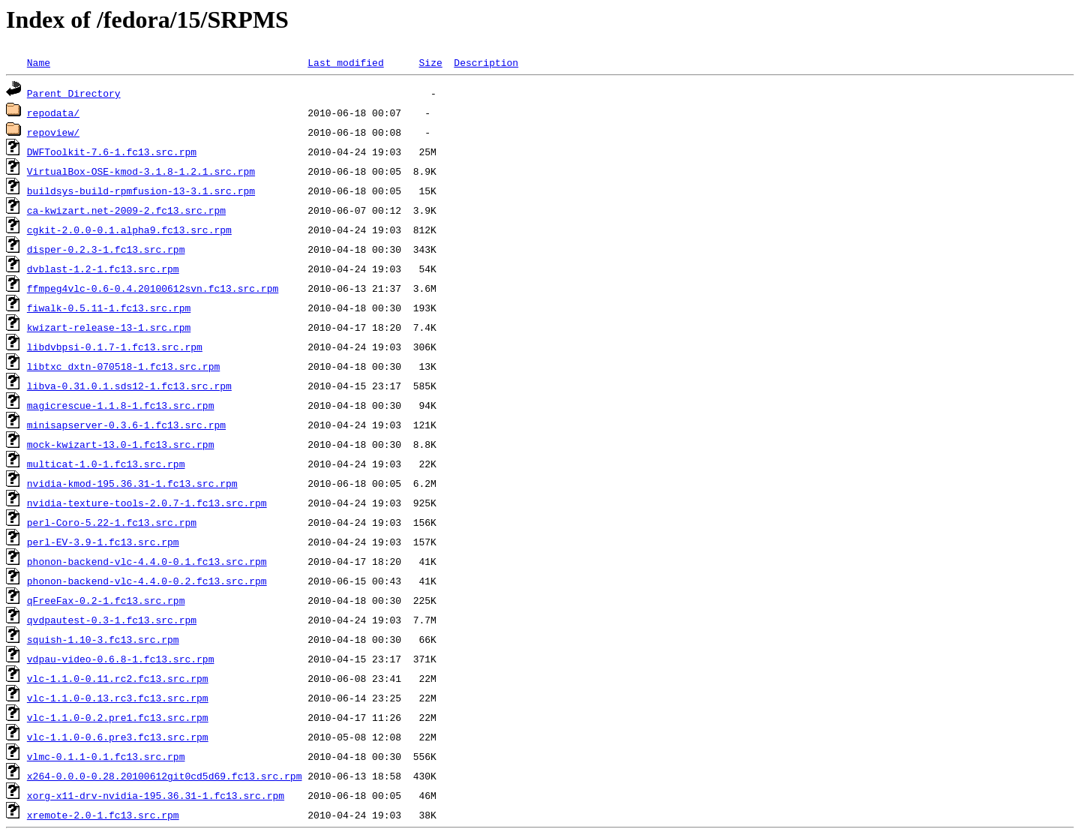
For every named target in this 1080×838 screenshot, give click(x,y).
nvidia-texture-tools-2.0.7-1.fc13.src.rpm (147, 502)
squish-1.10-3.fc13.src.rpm (103, 639)
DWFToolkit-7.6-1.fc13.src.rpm (111, 151)
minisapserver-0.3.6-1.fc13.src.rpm (126, 424)
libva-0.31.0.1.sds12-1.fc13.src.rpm (129, 385)
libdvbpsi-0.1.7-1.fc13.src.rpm (114, 346)
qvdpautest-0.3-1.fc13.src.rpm (111, 619)
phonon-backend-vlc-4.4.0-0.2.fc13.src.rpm (147, 580)
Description (486, 62)
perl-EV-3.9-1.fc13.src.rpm (103, 541)
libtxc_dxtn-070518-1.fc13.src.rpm (123, 366)
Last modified (345, 62)
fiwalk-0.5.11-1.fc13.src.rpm (108, 307)
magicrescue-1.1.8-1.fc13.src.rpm (120, 405)
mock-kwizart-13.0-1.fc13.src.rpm (120, 444)
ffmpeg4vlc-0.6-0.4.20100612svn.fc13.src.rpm (152, 288)
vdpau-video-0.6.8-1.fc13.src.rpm (120, 658)
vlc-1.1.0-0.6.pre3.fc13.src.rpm (117, 736)
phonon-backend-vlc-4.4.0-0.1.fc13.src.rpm (147, 561)
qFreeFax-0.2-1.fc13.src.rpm (106, 600)
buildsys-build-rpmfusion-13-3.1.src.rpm (141, 190)
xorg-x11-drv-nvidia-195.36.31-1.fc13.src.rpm (155, 795)
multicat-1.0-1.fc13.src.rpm (106, 463)
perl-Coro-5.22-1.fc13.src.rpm (111, 522)
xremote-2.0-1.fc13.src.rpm (103, 814)
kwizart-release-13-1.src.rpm (108, 327)
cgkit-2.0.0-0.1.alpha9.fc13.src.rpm (129, 229)
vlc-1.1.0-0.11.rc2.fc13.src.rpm (117, 678)
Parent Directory (74, 93)
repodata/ (53, 112)
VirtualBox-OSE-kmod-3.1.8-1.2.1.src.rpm (141, 171)
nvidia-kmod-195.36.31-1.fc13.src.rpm (132, 483)
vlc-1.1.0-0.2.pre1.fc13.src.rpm (117, 717)
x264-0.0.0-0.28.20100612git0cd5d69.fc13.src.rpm (164, 775)
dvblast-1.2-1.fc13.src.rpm (103, 268)
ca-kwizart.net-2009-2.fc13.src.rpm (126, 210)
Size (430, 62)
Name (38, 62)
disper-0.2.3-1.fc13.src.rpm (106, 249)
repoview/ (53, 132)
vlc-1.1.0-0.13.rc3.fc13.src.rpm (117, 697)
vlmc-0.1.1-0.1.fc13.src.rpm (106, 756)
